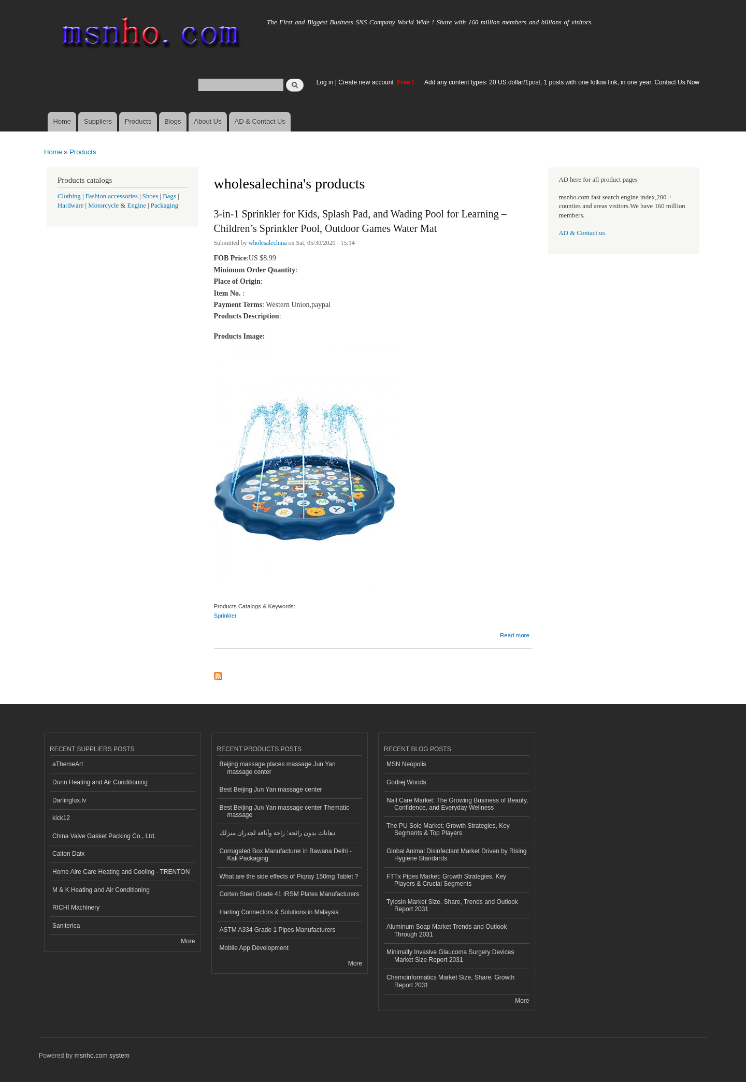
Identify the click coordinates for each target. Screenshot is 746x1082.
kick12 (61, 818)
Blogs (172, 121)
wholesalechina (268, 242)
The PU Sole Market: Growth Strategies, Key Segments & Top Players (448, 829)
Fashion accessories (111, 196)
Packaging (164, 205)
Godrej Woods (406, 782)
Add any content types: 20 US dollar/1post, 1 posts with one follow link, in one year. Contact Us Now (561, 82)
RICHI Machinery (75, 907)
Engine (136, 205)
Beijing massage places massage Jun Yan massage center (278, 768)
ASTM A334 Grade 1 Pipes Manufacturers (278, 929)
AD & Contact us (582, 233)
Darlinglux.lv (69, 800)
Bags (169, 196)
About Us (207, 121)
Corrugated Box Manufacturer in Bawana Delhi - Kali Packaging (286, 854)
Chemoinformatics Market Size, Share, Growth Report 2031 (450, 981)
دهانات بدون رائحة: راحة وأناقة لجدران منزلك (277, 833)
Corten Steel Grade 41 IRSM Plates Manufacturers (290, 894)
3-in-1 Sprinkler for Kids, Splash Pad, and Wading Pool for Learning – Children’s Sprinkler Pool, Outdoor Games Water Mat (360, 221)
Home (62, 121)
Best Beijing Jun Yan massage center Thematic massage (284, 811)
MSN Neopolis (406, 764)
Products (138, 121)
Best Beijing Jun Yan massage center (271, 789)
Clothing (69, 196)
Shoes (150, 196)
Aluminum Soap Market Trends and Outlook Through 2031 (446, 930)
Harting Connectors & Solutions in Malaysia (279, 912)
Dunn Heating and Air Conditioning (100, 782)
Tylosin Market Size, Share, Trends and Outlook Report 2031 (452, 905)
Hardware (70, 205)
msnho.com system (102, 1055)
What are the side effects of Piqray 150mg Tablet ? (289, 876)
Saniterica (66, 925)
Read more (514, 635)
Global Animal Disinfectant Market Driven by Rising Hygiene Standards (456, 854)
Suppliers (98, 121)
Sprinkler (225, 615)
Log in (325, 82)
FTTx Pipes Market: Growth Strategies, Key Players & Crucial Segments (446, 880)
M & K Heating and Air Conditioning (101, 890)
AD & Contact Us (260, 121)
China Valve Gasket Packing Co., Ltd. (104, 836)
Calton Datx (68, 853)
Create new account (366, 82)
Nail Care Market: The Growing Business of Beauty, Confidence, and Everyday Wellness (457, 804)
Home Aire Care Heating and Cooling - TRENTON (121, 871)
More (188, 941)
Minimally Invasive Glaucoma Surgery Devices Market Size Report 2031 (450, 955)
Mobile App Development (254, 948)
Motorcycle (103, 205)
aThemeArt (67, 764)
